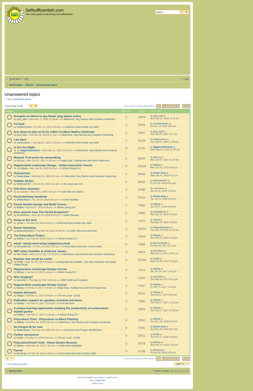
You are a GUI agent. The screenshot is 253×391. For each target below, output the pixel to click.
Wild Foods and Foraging (74, 280)
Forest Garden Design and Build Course (40, 204)
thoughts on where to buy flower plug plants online (47, 116)
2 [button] (167, 106)
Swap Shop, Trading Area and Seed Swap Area (85, 160)
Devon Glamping (25, 227)
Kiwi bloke (22, 254)
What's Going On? (71, 168)
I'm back (19, 123)
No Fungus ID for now (28, 326)
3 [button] (171, 106)
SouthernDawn (24, 127)
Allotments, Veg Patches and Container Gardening (89, 119)
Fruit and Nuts (67, 303)
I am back (20, 139)
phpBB (89, 377)
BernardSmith (24, 246)
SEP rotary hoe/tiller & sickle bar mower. (40, 251)
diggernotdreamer (30, 150)
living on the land (25, 220)
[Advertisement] (97, 50)
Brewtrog (21, 353)
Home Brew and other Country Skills (83, 246)
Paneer (18, 350)
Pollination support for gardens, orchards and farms (48, 300)
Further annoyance (26, 334)
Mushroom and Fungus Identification (82, 330)
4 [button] (174, 106)
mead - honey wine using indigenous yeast (42, 243)
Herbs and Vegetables (70, 345)
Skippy (20, 295)
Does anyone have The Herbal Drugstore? (41, 212)
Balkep (23, 168)
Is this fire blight (24, 147)
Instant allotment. (25, 292)
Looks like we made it (72, 191)
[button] (158, 106)
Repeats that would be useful (33, 259)
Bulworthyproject (25, 230)
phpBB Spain (100, 380)
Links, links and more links (83, 230)
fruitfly (20, 262)
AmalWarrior (23, 215)
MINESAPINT (24, 184)
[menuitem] (25, 79)
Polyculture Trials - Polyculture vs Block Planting (46, 319)
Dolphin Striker (24, 180)
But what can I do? (73, 184)
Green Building (70, 199)
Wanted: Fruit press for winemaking (37, 157)
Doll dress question (26, 188)
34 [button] (184, 106)
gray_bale (22, 119)
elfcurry (20, 160)
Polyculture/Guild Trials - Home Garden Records (45, 342)
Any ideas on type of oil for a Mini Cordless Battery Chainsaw (54, 131)
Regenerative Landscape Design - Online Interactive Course (53, 165)
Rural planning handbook (30, 196)
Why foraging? (23, 277)
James (20, 223)
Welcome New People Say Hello (82, 127)
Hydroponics (22, 173)
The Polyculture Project (29, 235)
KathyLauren (23, 142)
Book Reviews (71, 215)
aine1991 (21, 280)
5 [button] (178, 106)
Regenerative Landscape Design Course (40, 269)
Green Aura (23, 176)
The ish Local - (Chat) (69, 295)
